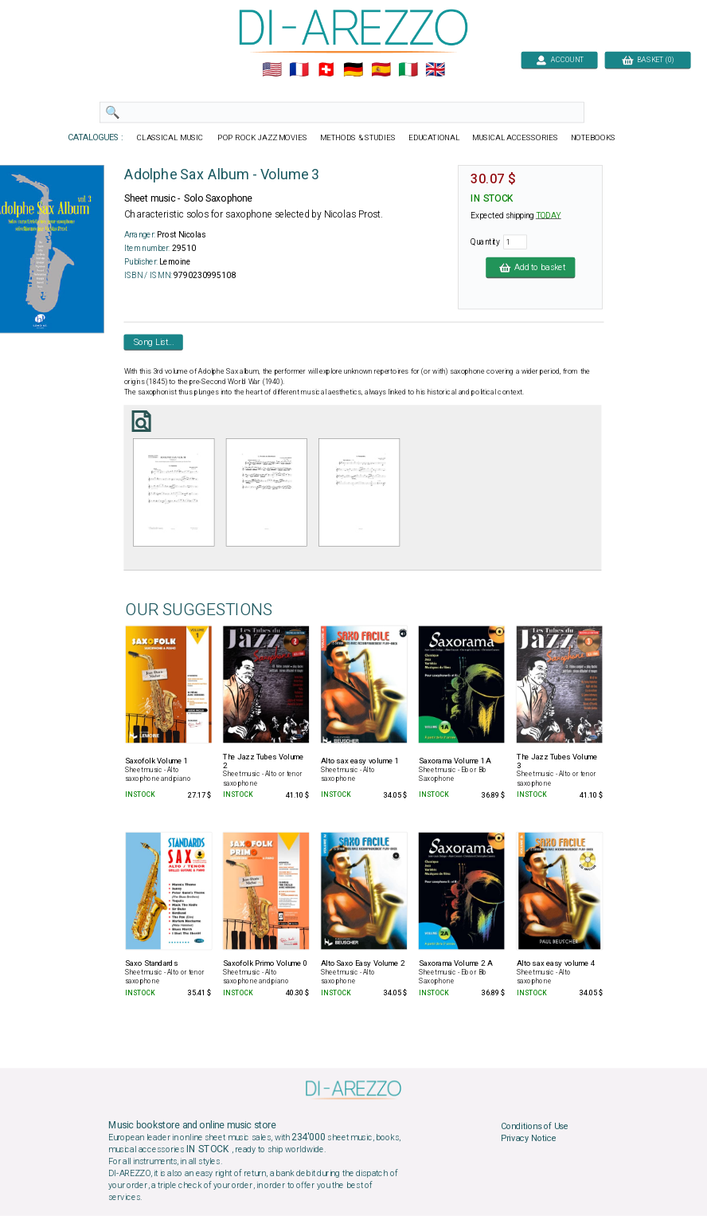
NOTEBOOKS (593, 137)
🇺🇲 (272, 70)
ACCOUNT (559, 59)
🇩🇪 (353, 70)
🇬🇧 (435, 70)
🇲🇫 (299, 70)
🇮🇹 (408, 70)
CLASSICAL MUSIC (171, 137)
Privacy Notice (529, 1138)
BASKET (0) (648, 59)
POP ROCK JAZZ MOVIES (262, 137)
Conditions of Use (534, 1126)
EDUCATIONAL (433, 137)
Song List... (154, 341)
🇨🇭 (326, 70)
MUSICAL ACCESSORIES (515, 137)
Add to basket (530, 267)
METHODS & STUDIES (358, 137)
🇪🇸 (381, 70)
